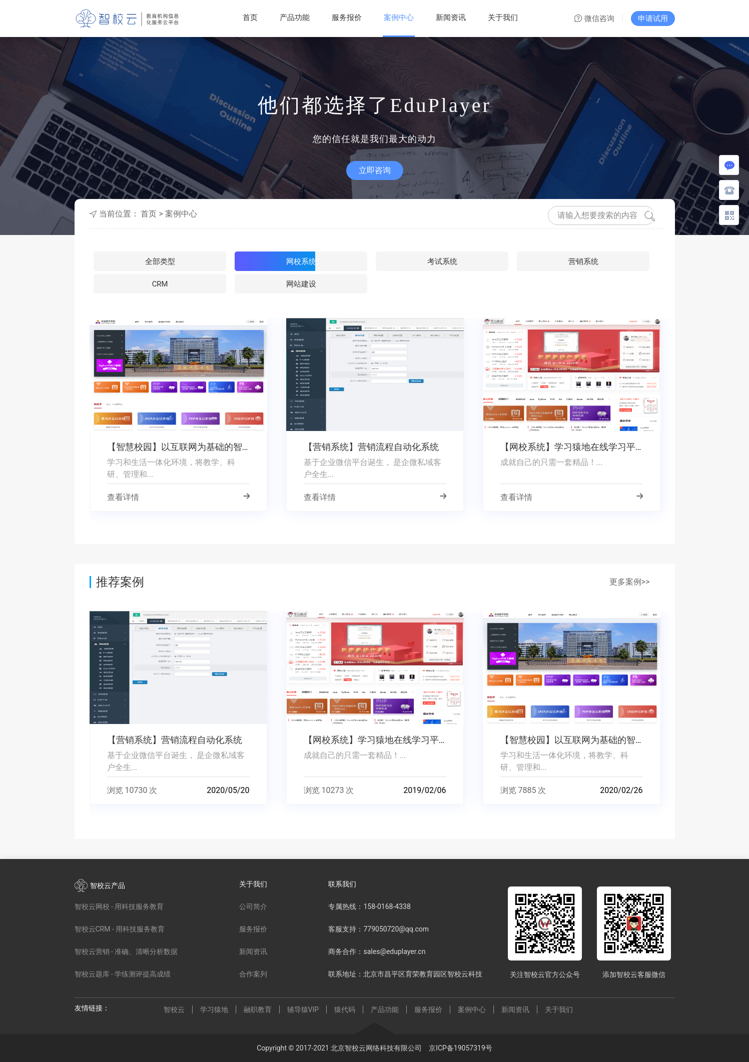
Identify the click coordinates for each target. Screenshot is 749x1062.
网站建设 (604, 263)
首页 (250, 17)
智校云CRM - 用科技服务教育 (120, 929)
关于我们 (503, 17)
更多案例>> (629, 581)
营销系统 (417, 263)
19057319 (469, 1048)
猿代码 (344, 1010)
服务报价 (347, 17)
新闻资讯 (451, 17)
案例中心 (399, 17)
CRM (510, 263)
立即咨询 (375, 170)
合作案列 (253, 974)
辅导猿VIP (303, 1010)
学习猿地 (214, 1010)
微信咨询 (594, 18)
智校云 (174, 1010)
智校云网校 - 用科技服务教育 (119, 906)
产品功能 (295, 17)
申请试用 (653, 18)
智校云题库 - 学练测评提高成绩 (123, 974)
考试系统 (323, 263)
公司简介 (253, 906)
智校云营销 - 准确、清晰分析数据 (126, 952)
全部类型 (136, 263)
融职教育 (258, 1010)
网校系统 (230, 263)
